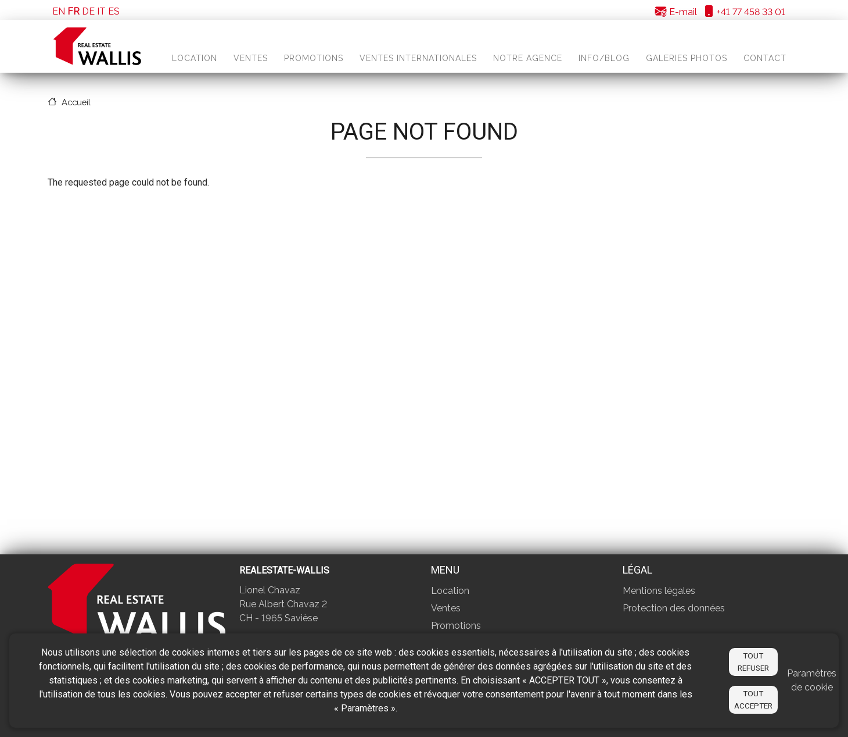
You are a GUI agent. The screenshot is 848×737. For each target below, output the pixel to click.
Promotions (313, 58)
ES (114, 11)
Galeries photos (686, 58)
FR (73, 11)
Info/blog (604, 58)
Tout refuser (753, 661)
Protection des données (674, 608)
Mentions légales (659, 590)
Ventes (250, 58)
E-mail (676, 11)
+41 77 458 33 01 (744, 11)
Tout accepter (753, 699)
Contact (764, 58)
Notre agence (527, 58)
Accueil (76, 102)
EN (58, 11)
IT (101, 11)
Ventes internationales (418, 58)
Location (194, 58)
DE (88, 11)
